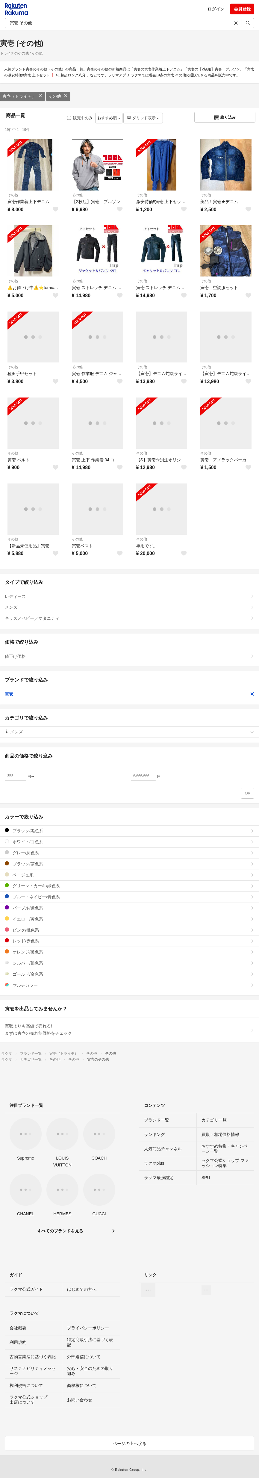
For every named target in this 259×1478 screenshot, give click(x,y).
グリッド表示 (143, 118)
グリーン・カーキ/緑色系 (129, 885)
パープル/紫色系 (129, 907)
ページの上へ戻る (129, 1443)
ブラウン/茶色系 (129, 863)
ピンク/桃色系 (129, 930)
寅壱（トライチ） (22, 96)
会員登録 (242, 9)
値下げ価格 (129, 656)
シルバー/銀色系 (129, 962)
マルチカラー (129, 985)
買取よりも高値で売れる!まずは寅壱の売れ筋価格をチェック (129, 1030)
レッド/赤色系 (129, 940)
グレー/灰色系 (129, 852)
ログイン (215, 9)
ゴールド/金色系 (129, 974)
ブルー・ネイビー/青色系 (129, 896)
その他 (58, 96)
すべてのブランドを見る (60, 1230)
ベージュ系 (129, 874)
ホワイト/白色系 (129, 841)
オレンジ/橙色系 (129, 951)
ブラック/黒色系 (129, 830)
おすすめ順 (108, 118)
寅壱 (129, 694)
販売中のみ (80, 118)
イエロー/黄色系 (129, 918)
